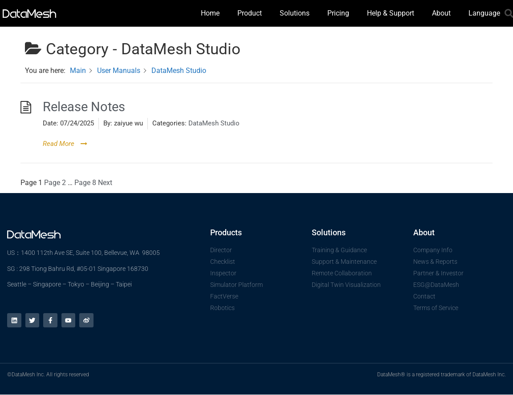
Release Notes (84, 107)
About (441, 13)
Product (249, 13)
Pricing (338, 13)
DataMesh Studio (214, 123)
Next (105, 182)
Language (484, 13)
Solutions (294, 13)
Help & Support (390, 13)
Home (210, 13)
